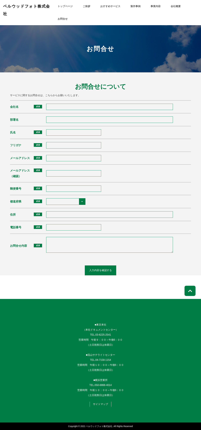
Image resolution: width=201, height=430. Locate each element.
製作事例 (135, 6)
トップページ (65, 6)
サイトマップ (100, 404)
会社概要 (176, 6)
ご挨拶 (86, 6)
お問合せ (63, 18)
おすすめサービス (110, 6)
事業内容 (156, 6)
